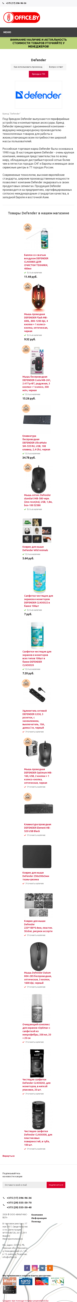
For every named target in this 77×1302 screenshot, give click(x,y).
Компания (37, 1214)
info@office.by (10, 1257)
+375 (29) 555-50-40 (19, 1207)
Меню (7, 32)
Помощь (36, 1221)
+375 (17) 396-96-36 (16, 3)
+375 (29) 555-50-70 (19, 1202)
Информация (39, 1218)
